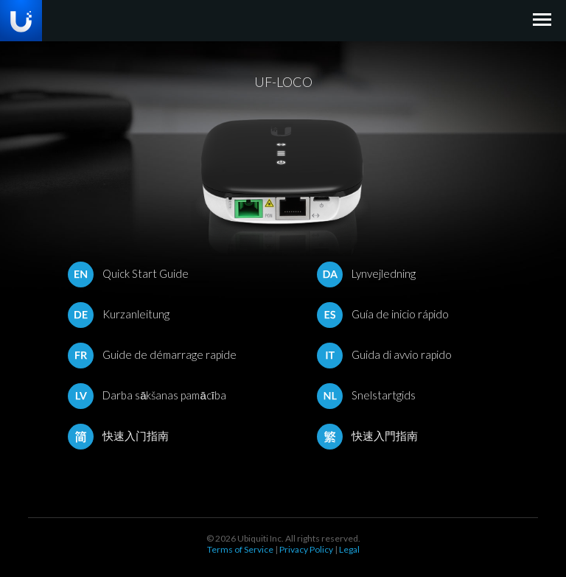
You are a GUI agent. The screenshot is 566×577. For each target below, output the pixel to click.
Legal (349, 549)
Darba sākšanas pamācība (147, 395)
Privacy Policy (306, 549)
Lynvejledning (366, 273)
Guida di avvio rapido (384, 354)
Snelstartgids (366, 395)
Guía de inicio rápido (383, 314)
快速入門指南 (367, 435)
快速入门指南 (118, 435)
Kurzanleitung (119, 314)
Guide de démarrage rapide (152, 354)
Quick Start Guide (128, 273)
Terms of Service (240, 549)
